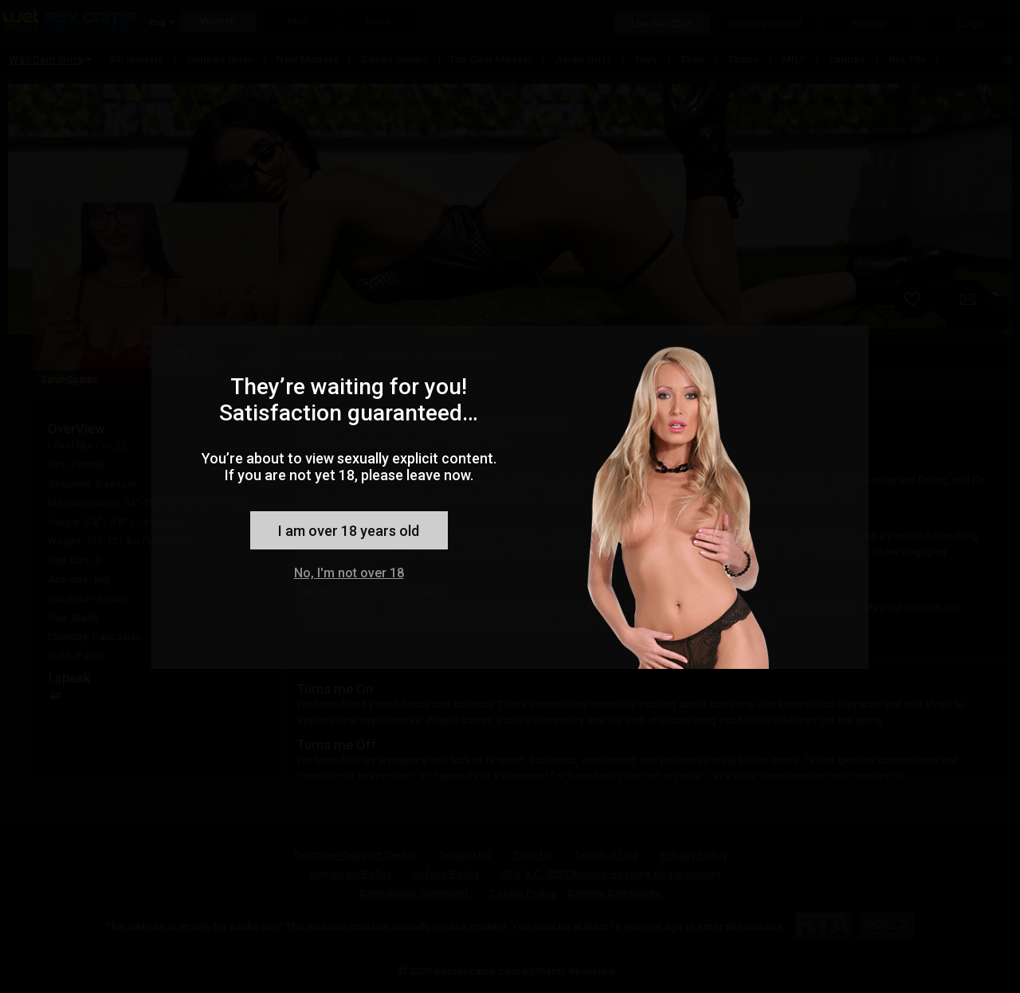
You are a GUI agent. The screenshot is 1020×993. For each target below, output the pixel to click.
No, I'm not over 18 (349, 573)
